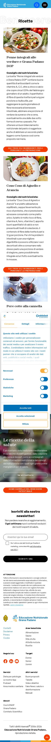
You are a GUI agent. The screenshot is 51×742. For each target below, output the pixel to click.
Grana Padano (9, 708)
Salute (28, 636)
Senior (28, 661)
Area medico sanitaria (13, 686)
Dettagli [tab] (25, 324)
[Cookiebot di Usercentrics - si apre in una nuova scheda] (36, 316)
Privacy (6, 634)
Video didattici (32, 683)
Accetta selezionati (25, 416)
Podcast (7, 683)
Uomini (29, 664)
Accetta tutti (25, 408)
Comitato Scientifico (12, 711)
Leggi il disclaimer (16, 605)
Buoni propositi (32, 676)
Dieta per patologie (12, 676)
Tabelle (29, 680)
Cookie (6, 638)
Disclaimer (8, 631)
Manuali (29, 693)
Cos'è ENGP (8, 705)
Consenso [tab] (9, 324)
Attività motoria (33, 642)
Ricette (29, 645)
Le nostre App (9, 680)
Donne (29, 658)
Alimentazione (32, 632)
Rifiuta (25, 424)
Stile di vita (30, 639)
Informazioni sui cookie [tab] (43, 324)
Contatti (7, 628)
